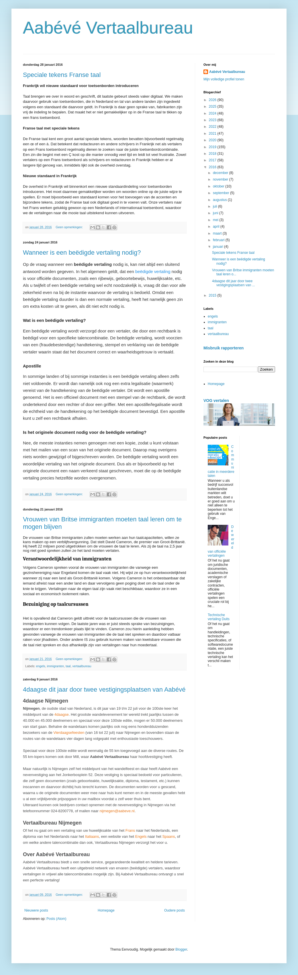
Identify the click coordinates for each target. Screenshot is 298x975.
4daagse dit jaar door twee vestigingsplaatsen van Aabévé (104, 689)
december (221, 173)
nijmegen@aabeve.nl (116, 811)
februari (219, 240)
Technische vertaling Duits (219, 617)
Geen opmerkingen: (70, 227)
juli (215, 206)
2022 (213, 127)
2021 (213, 133)
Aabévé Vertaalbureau (108, 27)
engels (40, 666)
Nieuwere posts (36, 910)
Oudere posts (174, 910)
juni (216, 213)
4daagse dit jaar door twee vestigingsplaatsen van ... (233, 283)
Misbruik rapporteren (223, 348)
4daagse (61, 714)
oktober (219, 186)
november (221, 179)
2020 (213, 140)
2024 (213, 113)
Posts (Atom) (56, 919)
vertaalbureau (81, 666)
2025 (213, 107)
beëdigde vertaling (152, 271)
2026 (213, 100)
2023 (213, 120)
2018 (213, 154)
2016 (213, 167)
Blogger (181, 949)
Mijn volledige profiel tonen (223, 79)
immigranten (55, 666)
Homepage (106, 910)
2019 (213, 147)
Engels (141, 836)
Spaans (168, 836)
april (216, 227)
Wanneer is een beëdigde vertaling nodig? (82, 252)
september (221, 193)
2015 (213, 295)
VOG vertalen (216, 400)
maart (218, 233)
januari (218, 247)
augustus (220, 200)
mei (216, 220)
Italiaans (92, 836)
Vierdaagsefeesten (68, 732)
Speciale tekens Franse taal (62, 74)
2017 (213, 160)
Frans (130, 830)
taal (68, 666)
